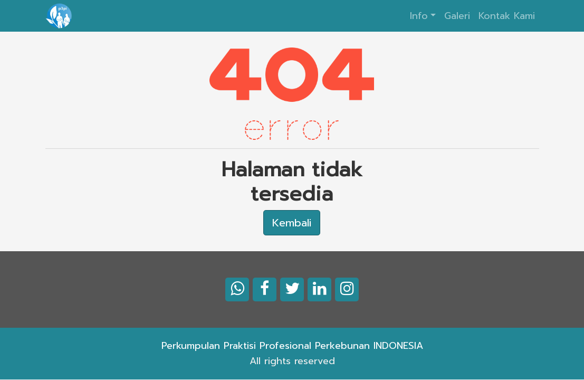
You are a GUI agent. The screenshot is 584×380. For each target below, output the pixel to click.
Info (419, 15)
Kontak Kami (506, 15)
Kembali (291, 223)
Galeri (457, 15)
